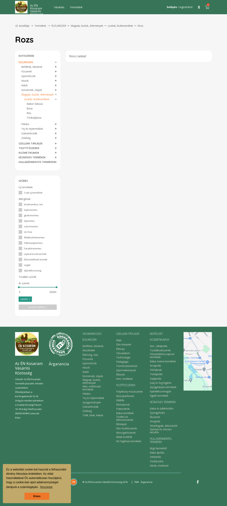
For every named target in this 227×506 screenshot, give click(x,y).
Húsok (25, 80)
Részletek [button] (46, 487)
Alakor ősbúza (35, 103)
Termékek (40, 25)
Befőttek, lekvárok (31, 66)
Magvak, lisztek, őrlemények (87, 25)
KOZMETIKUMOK (29, 152)
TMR (136, 482)
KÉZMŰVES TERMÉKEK (32, 157)
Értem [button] (37, 496)
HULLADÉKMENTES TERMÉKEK (37, 162)
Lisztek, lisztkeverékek (120, 25)
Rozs (140, 25)
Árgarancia (146, 482)
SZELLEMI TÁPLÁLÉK (31, 143)
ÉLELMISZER (58, 25)
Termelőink (76, 7)
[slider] (19, 287)
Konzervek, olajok (31, 90)
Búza (29, 108)
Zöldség (26, 138)
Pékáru (25, 124)
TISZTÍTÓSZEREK (29, 148)
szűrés (25, 299)
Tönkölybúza (34, 117)
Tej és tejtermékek (32, 128)
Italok (24, 85)
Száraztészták (29, 133)
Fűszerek (26, 71)
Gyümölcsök (28, 76)
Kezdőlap (22, 25)
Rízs (29, 113)
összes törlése (37, 307)
